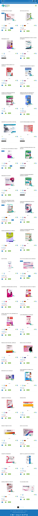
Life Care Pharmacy (17, 512)
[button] (9, 23)
